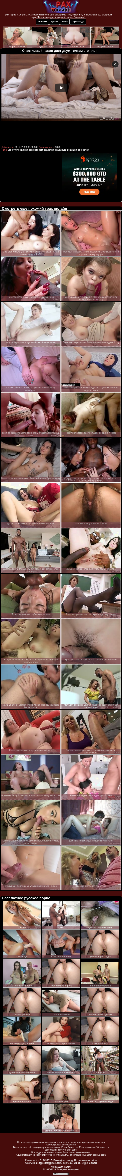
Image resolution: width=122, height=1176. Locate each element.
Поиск (65, 22)
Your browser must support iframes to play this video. (61, 99)
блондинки (21, 149)
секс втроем (36, 149)
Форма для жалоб (61, 1167)
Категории (42, 22)
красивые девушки (66, 149)
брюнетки (83, 149)
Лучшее (54, 22)
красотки (49, 149)
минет (11, 149)
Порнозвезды (78, 22)
